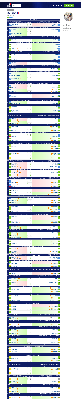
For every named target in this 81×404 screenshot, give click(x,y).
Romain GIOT (13, 192)
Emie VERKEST (14, 154)
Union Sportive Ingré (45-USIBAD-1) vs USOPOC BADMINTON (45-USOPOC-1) (33, 385)
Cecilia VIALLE (13, 186)
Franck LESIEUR (55, 78)
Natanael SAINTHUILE (15, 78)
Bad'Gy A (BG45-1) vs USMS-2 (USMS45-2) (33, 271)
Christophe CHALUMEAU (53, 121)
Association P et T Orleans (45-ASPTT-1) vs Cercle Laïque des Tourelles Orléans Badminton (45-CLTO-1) (33, 188)
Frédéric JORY (55, 123)
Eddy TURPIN (55, 200)
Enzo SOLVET (55, 24)
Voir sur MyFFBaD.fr (66, 31)
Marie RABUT (55, 218)
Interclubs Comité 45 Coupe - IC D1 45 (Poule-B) (50, 36)
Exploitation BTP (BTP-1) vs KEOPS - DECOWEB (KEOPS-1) (33, 231)
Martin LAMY (55, 48)
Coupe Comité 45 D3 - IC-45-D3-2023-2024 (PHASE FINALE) (48, 301)
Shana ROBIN (13, 56)
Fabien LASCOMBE (14, 222)
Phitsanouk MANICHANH (53, 330)
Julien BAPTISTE (14, 134)
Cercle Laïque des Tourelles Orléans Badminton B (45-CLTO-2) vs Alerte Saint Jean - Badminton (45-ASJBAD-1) (33, 71)
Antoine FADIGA (14, 39)
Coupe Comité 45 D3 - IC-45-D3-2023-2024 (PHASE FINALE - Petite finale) (46, 269)
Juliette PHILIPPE (14, 40)
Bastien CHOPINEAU (54, 387)
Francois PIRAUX (14, 127)
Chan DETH (13, 130)
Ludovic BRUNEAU (54, 347)
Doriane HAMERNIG (15, 208)
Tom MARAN (13, 48)
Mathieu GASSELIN (54, 388)
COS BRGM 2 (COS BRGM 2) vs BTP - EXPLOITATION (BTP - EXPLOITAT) (33, 132)
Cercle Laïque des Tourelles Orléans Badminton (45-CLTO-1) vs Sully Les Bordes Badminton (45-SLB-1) (33, 255)
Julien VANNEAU (14, 44)
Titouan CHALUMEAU (54, 118)
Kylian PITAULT (14, 50)
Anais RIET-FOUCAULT (54, 40)
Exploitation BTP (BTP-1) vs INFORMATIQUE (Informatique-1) (33, 246)
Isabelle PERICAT (14, 306)
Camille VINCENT (55, 167)
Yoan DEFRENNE (55, 318)
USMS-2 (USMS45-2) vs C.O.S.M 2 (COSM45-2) (33, 315)
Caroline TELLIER (14, 46)
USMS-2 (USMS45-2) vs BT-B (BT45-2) (33, 337)
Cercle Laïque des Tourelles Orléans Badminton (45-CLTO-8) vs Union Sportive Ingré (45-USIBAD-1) (33, 366)
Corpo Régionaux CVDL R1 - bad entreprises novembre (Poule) (48, 195)
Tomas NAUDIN (14, 121)
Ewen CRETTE (14, 59)
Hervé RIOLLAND (14, 140)
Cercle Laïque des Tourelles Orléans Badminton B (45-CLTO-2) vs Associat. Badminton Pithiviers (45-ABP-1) (33, 100)
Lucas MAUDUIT (14, 181)
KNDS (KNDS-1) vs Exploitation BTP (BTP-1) (33, 238)
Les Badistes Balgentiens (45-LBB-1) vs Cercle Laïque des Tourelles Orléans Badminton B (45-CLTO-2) (33, 42)
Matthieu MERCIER (14, 126)
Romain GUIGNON (54, 340)
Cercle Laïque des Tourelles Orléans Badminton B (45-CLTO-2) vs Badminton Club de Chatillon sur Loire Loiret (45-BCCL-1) (34, 66)
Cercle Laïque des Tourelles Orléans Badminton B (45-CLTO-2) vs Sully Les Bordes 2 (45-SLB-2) (34, 27)
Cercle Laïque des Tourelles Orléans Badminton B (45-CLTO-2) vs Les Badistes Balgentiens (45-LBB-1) (33, 83)
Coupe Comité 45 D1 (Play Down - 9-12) (52, 141)
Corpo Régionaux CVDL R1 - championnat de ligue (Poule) (49, 115)
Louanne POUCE (14, 218)
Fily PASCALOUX (55, 227)
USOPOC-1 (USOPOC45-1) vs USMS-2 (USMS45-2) (33, 321)
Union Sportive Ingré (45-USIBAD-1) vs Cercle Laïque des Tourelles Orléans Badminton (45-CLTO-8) (33, 376)
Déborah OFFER (14, 194)
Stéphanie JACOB (14, 368)
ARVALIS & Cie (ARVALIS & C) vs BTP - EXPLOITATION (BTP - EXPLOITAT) (33, 124)
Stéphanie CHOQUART (15, 284)
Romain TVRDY (14, 357)
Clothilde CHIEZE (14, 25)
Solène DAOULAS (54, 172)
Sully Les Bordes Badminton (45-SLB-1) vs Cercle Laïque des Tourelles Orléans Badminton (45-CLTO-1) (33, 178)
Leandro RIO (13, 182)
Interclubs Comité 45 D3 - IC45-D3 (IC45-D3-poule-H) (50, 364)
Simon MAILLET (14, 163)
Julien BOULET (14, 232)
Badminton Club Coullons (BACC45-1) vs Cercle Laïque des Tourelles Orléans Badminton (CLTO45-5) (33, 151)
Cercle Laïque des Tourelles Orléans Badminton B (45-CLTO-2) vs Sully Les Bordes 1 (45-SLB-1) (34, 60)
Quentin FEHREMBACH (15, 190)
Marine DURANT (14, 263)
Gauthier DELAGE (54, 29)
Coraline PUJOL (55, 368)
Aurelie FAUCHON (14, 358)
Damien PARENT (14, 369)
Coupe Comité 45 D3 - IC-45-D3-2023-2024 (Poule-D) (49, 326)
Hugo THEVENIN (55, 79)
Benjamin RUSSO (14, 324)
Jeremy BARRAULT (54, 342)
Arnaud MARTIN (55, 252)
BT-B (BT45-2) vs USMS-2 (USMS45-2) (33, 355)
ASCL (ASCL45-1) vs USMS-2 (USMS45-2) (34, 303)
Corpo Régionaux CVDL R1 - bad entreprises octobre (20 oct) (48, 229)
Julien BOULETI (14, 372)
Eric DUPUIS (13, 338)
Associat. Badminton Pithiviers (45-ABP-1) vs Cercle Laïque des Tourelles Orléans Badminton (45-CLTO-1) (33, 260)
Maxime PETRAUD (14, 312)
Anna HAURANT (55, 136)
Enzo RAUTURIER (14, 262)
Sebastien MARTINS (54, 68)
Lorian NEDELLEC (14, 54)
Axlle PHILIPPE (55, 103)
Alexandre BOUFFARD (54, 166)
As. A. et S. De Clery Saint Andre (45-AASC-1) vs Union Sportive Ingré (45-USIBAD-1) (33, 395)
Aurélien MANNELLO (15, 157)
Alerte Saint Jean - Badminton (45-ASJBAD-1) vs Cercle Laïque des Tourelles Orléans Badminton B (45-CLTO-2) (33, 37)
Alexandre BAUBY (54, 317)
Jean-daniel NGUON (15, 289)
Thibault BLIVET (14, 317)
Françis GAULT (14, 387)
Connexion (69, 5)
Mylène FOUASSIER (54, 306)
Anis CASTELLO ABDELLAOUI (16, 33)
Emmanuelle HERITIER (15, 300)
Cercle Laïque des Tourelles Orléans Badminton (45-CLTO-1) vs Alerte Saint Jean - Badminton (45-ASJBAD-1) (33, 169)
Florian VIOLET (55, 164)
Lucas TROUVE (14, 153)
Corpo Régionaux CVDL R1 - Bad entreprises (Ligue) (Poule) (48, 275)
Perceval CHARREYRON (53, 175)
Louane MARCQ (14, 96)
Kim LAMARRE (14, 329)
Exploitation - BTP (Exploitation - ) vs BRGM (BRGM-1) (33, 277)
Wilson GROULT (55, 333)
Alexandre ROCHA (14, 107)
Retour (10, 9)
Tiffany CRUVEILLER (15, 111)
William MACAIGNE (14, 397)
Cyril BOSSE (13, 305)
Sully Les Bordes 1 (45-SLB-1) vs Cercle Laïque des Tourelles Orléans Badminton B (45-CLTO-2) (34, 92)
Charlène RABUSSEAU (54, 30)
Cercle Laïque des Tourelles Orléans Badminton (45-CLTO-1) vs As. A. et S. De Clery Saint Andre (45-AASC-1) (33, 161)
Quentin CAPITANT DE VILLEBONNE (51, 379)
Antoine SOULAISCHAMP (53, 257)
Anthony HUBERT (54, 144)
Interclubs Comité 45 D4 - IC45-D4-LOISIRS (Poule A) (50, 384)
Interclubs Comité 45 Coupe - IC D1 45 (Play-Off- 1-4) (50, 21)
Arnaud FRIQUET (55, 251)
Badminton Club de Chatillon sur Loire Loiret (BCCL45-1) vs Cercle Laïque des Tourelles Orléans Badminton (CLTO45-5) (33, 143)
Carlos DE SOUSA (14, 349)
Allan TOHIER (55, 62)
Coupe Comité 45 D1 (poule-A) (54, 160)
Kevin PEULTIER (55, 163)
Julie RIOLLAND (14, 136)
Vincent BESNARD (54, 338)
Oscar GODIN (13, 209)
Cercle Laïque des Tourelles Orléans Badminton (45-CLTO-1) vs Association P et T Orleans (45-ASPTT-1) (33, 224)
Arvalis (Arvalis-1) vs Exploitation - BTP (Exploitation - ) (33, 294)
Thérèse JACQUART (54, 69)
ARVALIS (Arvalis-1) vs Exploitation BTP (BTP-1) (33, 205)
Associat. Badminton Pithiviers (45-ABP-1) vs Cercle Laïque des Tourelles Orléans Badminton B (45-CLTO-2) (33, 53)
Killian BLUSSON (55, 329)
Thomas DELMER (54, 198)
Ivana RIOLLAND (55, 120)
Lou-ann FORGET (54, 25)
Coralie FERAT (14, 30)
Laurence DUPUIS (54, 358)
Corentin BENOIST (14, 24)
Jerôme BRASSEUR (14, 106)
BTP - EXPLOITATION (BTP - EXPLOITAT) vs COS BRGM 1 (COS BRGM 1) (33, 117)
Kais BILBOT (13, 57)
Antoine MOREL (14, 351)
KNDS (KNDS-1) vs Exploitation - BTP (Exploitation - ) (33, 286)
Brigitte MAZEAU (55, 237)
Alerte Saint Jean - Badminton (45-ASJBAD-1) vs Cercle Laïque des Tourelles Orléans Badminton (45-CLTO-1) (33, 214)
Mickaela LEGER (14, 381)
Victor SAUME (13, 273)
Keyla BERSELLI (55, 63)
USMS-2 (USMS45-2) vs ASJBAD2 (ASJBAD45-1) (33, 327)
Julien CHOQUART (14, 278)
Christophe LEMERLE (15, 244)
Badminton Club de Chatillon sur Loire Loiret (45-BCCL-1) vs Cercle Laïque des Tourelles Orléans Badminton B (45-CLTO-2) (34, 104)
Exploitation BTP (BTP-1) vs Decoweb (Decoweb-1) (33, 197)
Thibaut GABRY (14, 241)
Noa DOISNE (13, 146)
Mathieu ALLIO (14, 347)
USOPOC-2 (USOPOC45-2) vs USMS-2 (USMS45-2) (33, 346)
